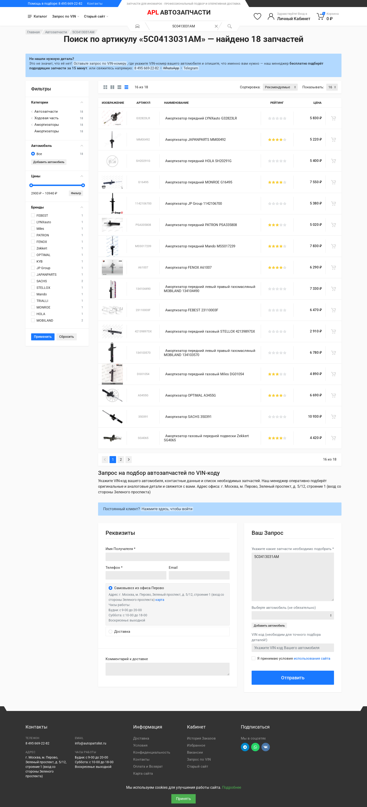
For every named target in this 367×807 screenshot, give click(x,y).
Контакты (95, 3)
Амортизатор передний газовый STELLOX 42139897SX (210, 331)
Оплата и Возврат (148, 766)
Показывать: (313, 87)
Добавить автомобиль (48, 162)
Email (173, 567)
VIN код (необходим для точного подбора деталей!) (286, 637)
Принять (183, 798)
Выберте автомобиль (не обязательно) (284, 608)
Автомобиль (57, 146)
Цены (57, 176)
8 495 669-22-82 (146, 68)
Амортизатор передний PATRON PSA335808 (201, 225)
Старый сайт (96, 16)
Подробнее (231, 787)
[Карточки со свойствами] (112, 87)
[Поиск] (229, 26)
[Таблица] (126, 87)
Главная (33, 32)
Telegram (191, 68)
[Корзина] (327, 16)
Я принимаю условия (293, 658)
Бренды (57, 207)
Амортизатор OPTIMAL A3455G (190, 395)
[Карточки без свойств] (105, 87)
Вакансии (195, 752)
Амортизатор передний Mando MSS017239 (200, 246)
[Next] (128, 459)
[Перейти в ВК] (265, 747)
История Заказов (201, 738)
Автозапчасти (56, 32)
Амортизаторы (46, 125)
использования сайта (312, 658)
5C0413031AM (293, 577)
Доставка (141, 738)
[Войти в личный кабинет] (289, 16)
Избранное (196, 745)
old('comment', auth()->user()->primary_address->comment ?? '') (168, 669)
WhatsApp (171, 68)
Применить (43, 336)
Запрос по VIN (65, 16)
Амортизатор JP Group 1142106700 (193, 203)
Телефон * (114, 567)
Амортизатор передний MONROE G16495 (198, 182)
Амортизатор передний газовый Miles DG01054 (204, 374)
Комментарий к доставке (127, 659)
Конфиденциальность (151, 752)
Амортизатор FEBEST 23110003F (191, 310)
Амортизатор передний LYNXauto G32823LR (201, 118)
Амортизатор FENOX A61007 (188, 267)
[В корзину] (333, 118)
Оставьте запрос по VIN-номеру (100, 63)
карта (159, 600)
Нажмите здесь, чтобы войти (167, 509)
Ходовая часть (46, 118)
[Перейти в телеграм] (245, 747)
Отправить (293, 678)
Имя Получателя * (120, 549)
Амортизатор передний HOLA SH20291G (198, 161)
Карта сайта (143, 773)
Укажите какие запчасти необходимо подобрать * (293, 549)
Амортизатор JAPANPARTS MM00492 (195, 140)
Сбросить (66, 336)
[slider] (31, 185)
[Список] (119, 87)
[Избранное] (257, 16)
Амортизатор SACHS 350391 (188, 417)
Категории (57, 102)
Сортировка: (250, 87)
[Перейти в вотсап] (255, 747)
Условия (140, 745)
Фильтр (76, 193)
